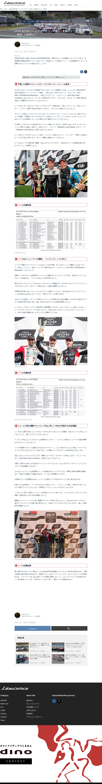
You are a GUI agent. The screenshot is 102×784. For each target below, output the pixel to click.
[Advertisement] (30, 596)
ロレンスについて (32, 704)
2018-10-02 (25, 43)
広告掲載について (32, 707)
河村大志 (24, 45)
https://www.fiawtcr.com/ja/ (23, 419)
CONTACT (16, 761)
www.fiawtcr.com (96, 37)
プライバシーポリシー (34, 717)
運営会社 (29, 700)
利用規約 (29, 714)
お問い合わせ (31, 710)
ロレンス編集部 (35, 45)
